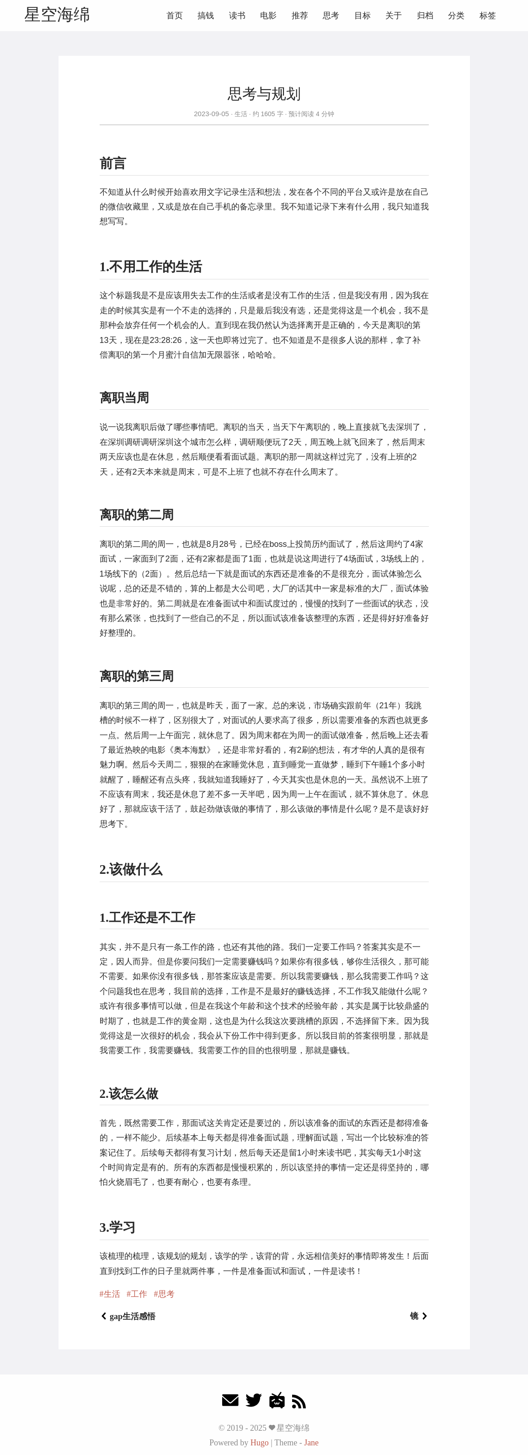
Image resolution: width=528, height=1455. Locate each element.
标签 (488, 15)
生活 (241, 114)
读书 (237, 15)
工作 (139, 1294)
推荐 (300, 15)
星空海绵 (57, 14)
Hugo (260, 1442)
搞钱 (205, 15)
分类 (456, 15)
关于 (393, 15)
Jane (311, 1442)
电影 (268, 15)
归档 (425, 15)
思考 (331, 15)
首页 (174, 15)
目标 (362, 15)
